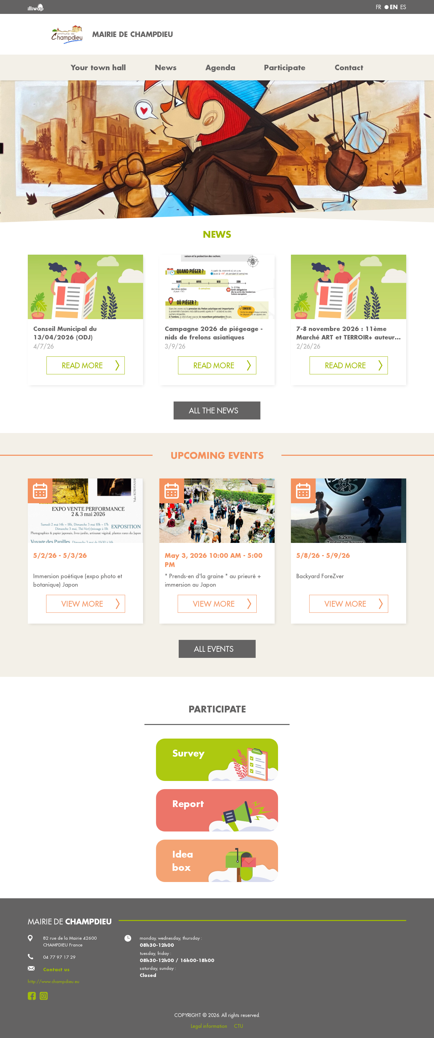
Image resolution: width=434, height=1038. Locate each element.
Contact (349, 67)
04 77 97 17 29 (59, 957)
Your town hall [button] (98, 67)
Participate (284, 67)
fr (378, 7)
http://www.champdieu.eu (53, 981)
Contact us (56, 969)
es (403, 7)
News (166, 67)
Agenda (220, 67)
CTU (238, 1026)
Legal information (209, 1026)
